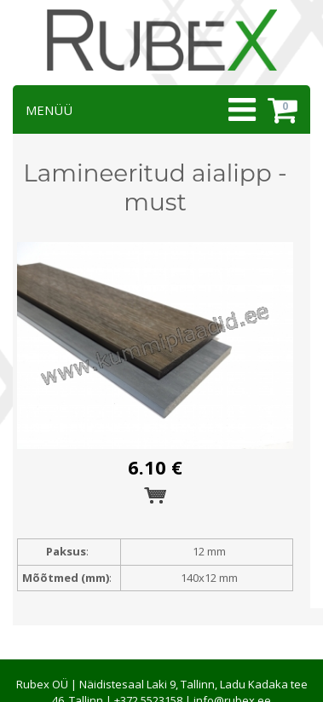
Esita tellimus (155, 495)
